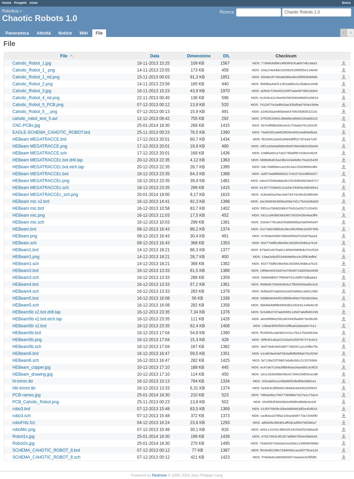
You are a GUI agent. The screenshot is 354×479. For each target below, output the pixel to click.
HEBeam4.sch (25, 291)
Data (154, 56)
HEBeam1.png (25, 256)
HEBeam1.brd (25, 249)
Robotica (10, 11)
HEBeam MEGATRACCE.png (39, 146)
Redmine (159, 475)
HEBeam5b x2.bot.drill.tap (36, 312)
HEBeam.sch (24, 243)
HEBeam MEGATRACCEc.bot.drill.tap (47, 160)
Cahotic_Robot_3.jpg (31, 90)
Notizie (65, 33)
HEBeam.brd (24, 229)
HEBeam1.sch (25, 263)
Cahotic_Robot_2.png (32, 84)
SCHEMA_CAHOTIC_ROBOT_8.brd (46, 450)
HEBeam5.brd (25, 298)
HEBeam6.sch (25, 360)
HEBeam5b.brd (26, 332)
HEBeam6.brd (25, 353)
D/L (226, 56)
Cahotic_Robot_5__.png (34, 111)
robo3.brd (21, 408)
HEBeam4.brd (25, 284)
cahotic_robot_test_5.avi (34, 118)
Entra (346, 2)
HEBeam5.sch (25, 305)
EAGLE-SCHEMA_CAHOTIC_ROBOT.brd (51, 132)
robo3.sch (21, 415)
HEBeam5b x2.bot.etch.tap (37, 319)
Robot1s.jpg (23, 436)
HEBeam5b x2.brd (29, 325)
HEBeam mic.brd (28, 208)
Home (6, 2)
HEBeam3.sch (25, 277)
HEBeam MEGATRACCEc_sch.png (45, 194)
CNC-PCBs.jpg (26, 125)
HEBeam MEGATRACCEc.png (40, 180)
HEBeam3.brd (25, 270)
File (99, 33)
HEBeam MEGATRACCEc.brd (40, 173)
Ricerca (227, 12)
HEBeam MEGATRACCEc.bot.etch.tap (48, 167)
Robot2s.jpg (23, 443)
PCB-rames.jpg (26, 395)
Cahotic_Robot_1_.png (33, 70)
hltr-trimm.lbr (24, 388)
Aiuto (33, 2)
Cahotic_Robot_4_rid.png (35, 97)
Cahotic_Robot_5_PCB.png (37, 104)
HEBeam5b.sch (26, 346)
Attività (44, 33)
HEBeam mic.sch (28, 222)
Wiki (84, 33)
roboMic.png (23, 429)
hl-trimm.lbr (22, 381)
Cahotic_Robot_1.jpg (31, 63)
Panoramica (17, 33)
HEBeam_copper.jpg (31, 367)
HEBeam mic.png (28, 215)
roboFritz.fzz (23, 422)
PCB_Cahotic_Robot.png (35, 402)
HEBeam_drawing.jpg (32, 374)
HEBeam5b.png (27, 339)
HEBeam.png (24, 236)
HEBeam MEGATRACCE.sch (39, 153)
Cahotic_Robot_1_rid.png (35, 77)
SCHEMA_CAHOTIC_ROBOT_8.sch (46, 457)
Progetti (20, 2)
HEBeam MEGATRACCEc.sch (40, 187)
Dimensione (199, 56)
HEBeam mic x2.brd (30, 201)
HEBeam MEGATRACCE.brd (39, 139)
